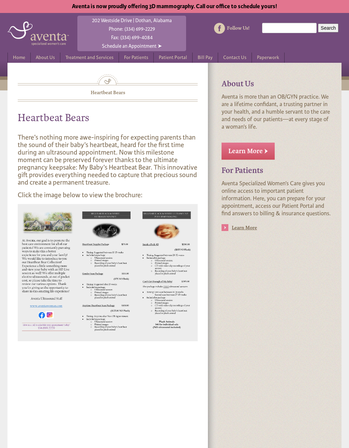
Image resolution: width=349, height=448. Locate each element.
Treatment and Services (89, 57)
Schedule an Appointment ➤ (132, 46)
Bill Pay (205, 57)
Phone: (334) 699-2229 (132, 29)
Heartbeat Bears (108, 92)
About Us (45, 57)
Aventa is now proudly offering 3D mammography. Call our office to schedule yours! (174, 6)
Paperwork (268, 57)
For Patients (136, 57)
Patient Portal (173, 57)
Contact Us (234, 57)
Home (19, 57)
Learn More (248, 151)
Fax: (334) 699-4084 (132, 37)
